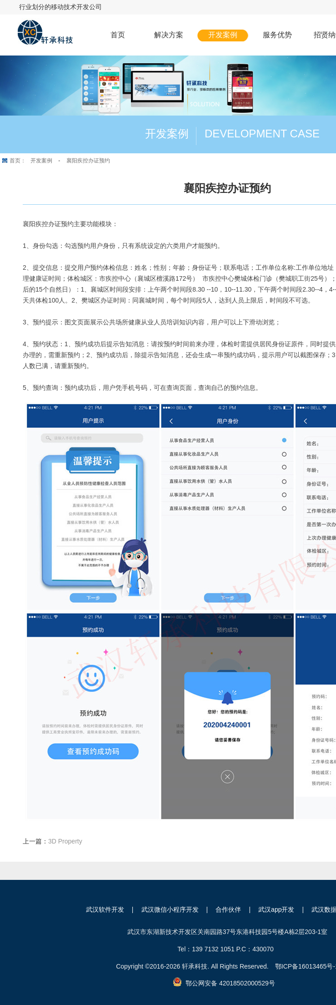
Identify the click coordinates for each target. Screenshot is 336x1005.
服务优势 (277, 35)
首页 (117, 35)
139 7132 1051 (213, 949)
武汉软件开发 (105, 909)
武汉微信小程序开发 (170, 909)
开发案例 (222, 35)
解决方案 (168, 35)
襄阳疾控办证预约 (88, 160)
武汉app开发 (276, 909)
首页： (18, 160)
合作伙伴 (228, 909)
